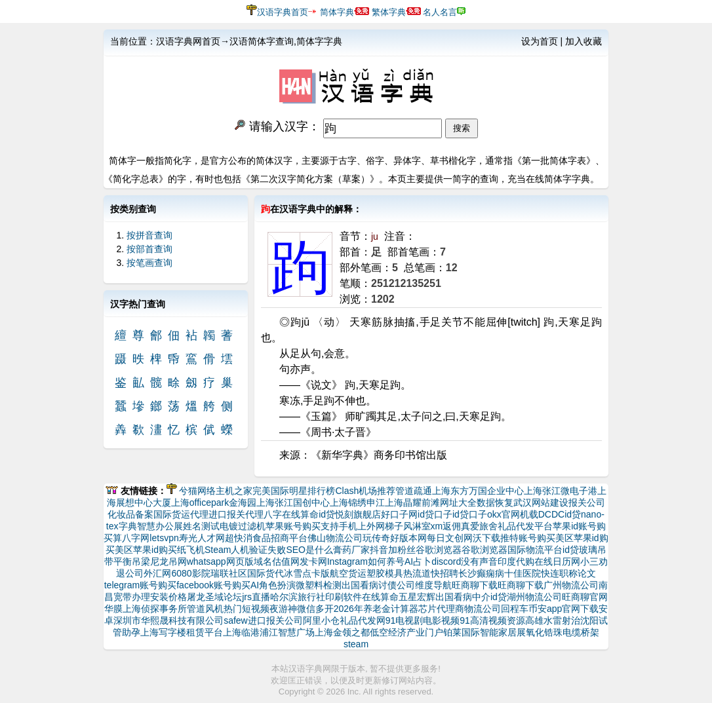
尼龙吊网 (168, 561)
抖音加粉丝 (393, 549)
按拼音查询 (149, 235)
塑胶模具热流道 (398, 573)
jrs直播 (256, 597)
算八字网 (131, 538)
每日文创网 (450, 538)
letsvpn (163, 538)
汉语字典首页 (282, 12)
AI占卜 (418, 561)
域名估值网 (277, 561)
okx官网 (503, 514)
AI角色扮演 (273, 585)
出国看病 (360, 585)
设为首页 (539, 41)
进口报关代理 (236, 514)
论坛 (233, 597)
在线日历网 (557, 561)
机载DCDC (542, 514)
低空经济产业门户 (406, 632)
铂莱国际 (461, 632)
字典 (128, 526)
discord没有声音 (464, 561)
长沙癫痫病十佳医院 (499, 573)
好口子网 (399, 514)
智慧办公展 (160, 526)
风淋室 (417, 526)
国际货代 (265, 573)
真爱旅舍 (479, 526)
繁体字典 (389, 12)
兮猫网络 (197, 490)
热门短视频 (246, 608)
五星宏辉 (417, 597)
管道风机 (205, 608)
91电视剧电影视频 (423, 620)
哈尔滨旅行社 (297, 597)
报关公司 (586, 502)
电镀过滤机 (243, 526)
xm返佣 (446, 526)
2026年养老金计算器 (376, 608)
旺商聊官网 (585, 597)
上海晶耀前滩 (412, 502)
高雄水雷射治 (552, 620)
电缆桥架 (581, 632)
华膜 (113, 608)
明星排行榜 (312, 490)
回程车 (514, 608)
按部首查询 (149, 249)
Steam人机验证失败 (245, 549)
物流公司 (482, 608)
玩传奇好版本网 (395, 538)
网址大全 (458, 502)
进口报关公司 (275, 620)
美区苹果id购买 (146, 549)
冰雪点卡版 (307, 573)
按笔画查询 (149, 262)
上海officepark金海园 (213, 502)
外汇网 (157, 573)
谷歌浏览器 (439, 549)
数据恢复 (495, 502)
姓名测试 (201, 526)
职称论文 (577, 573)
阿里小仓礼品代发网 (344, 620)
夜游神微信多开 (301, 608)
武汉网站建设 (540, 502)
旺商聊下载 (475, 585)
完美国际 (270, 490)
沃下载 (486, 538)
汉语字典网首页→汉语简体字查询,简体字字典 (249, 41)
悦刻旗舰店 (358, 514)
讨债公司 (396, 585)
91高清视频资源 (492, 620)
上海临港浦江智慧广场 (269, 632)
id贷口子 (435, 514)
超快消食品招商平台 (266, 538)
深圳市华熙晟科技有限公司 (168, 620)
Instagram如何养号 (366, 561)
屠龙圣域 (205, 597)
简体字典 (337, 12)
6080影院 (190, 573)
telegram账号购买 (140, 585)
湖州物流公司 (534, 597)
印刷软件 (343, 597)
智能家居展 (503, 632)
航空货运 (348, 573)
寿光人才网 (202, 538)
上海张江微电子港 (560, 490)
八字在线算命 (291, 514)
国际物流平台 (535, 549)
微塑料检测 (319, 585)
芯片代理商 (441, 608)
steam (356, 644)
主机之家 (234, 490)
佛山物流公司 (335, 538)
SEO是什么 (309, 549)
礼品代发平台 (525, 526)
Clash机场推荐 (365, 490)
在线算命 (380, 597)
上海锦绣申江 (357, 502)
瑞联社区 (228, 573)
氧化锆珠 (544, 632)
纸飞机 (191, 549)
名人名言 (440, 12)
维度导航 (433, 585)
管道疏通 (413, 490)
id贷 (327, 514)
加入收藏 (583, 41)
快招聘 (444, 573)
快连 (550, 573)
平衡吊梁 (131, 561)
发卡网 (313, 561)
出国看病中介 (462, 597)
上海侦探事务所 (155, 608)
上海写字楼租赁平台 (181, 632)
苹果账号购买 (293, 526)
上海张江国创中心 (293, 502)
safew (236, 620)
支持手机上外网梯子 (362, 526)
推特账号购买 (527, 538)
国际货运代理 (180, 514)
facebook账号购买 (213, 585)
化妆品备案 (130, 514)
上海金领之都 (342, 632)
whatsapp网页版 (220, 561)
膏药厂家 (351, 549)
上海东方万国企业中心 (478, 490)
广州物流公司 (571, 585)
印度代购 (516, 561)
